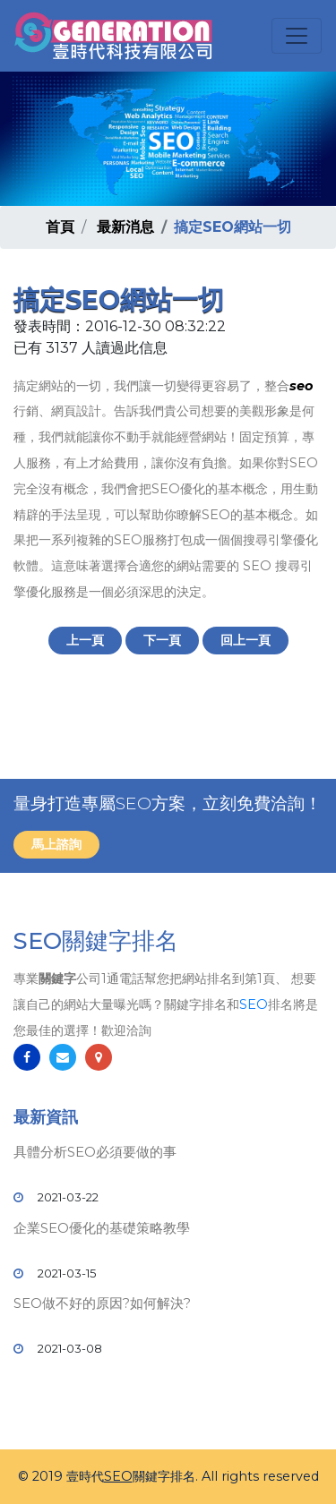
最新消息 (125, 226)
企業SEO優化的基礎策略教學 (101, 1227)
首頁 (60, 226)
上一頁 (85, 640)
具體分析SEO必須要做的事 (95, 1151)
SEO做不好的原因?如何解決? (102, 1303)
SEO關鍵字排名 (95, 940)
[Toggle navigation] (296, 36)
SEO (253, 1004)
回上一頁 (245, 640)
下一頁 (162, 640)
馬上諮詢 (56, 844)
